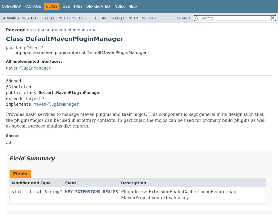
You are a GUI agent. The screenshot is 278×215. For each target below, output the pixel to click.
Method (79, 18)
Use (66, 6)
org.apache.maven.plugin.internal (62, 29)
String (52, 191)
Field (44, 18)
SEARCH (184, 18)
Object (33, 98)
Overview (11, 6)
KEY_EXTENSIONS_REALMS (91, 191)
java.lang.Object (23, 47)
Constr (60, 18)
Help (133, 6)
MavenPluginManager (28, 68)
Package (32, 6)
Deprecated (98, 6)
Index (119, 6)
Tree (78, 6)
